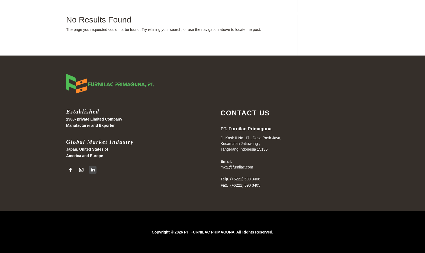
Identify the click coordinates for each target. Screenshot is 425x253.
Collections (349, 13)
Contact (395, 13)
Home (292, 13)
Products (315, 13)
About (374, 13)
